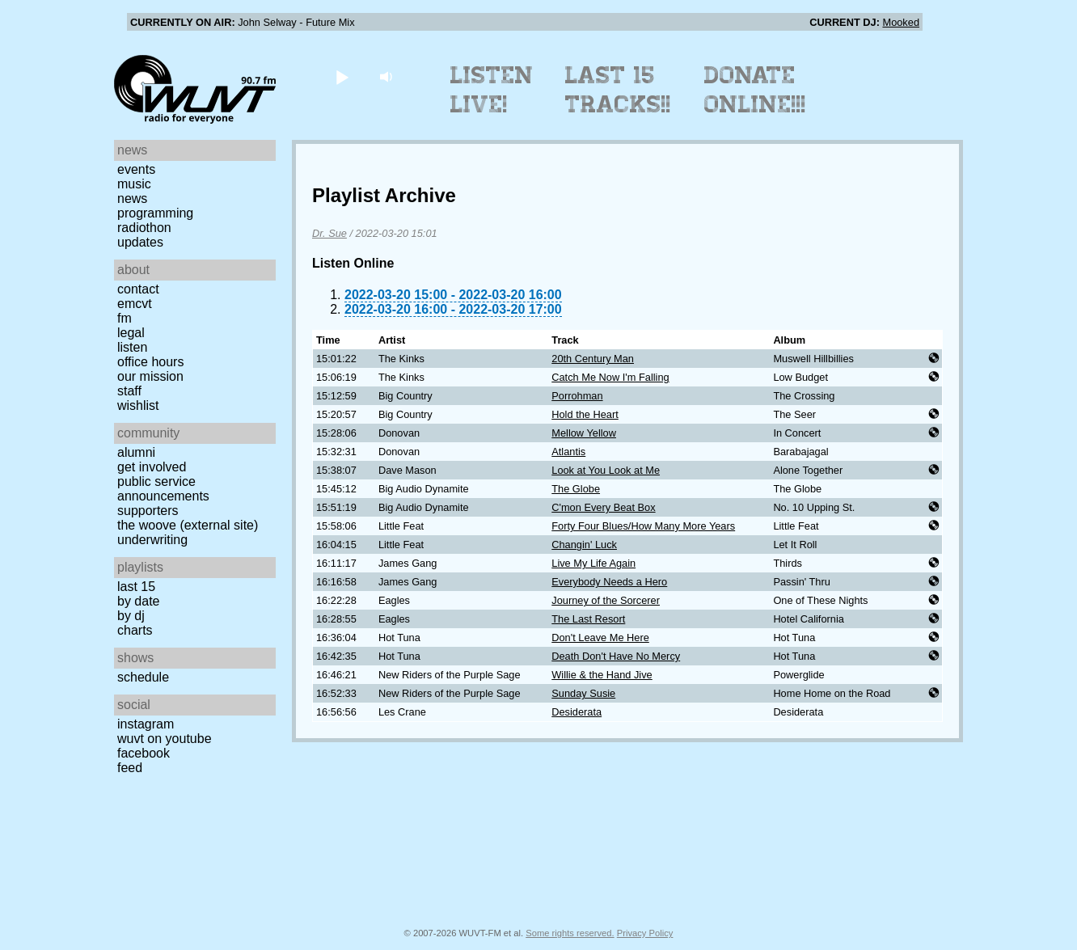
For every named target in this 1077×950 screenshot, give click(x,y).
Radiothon (144, 227)
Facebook (143, 753)
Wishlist (138, 405)
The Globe (575, 489)
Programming (155, 213)
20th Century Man (592, 359)
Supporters (148, 510)
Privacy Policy (645, 933)
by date (138, 601)
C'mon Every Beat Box (603, 507)
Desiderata (576, 712)
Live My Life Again (593, 563)
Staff (129, 391)
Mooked (900, 22)
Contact (138, 289)
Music (134, 184)
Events (136, 169)
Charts (135, 630)
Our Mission (150, 376)
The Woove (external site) (187, 525)
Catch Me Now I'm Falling (610, 377)
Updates (140, 242)
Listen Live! (492, 90)
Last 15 (136, 586)
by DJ (131, 616)
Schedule (143, 677)
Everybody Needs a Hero (609, 582)
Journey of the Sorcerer (605, 600)
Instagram (145, 724)
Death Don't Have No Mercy (615, 656)
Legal (131, 333)
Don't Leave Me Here (600, 637)
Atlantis (568, 451)
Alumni (136, 452)
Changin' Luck (584, 544)
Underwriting (152, 540)
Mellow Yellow (583, 433)
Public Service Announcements (163, 489)
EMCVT (134, 303)
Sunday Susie (583, 693)
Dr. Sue (329, 233)
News (132, 198)
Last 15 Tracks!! (618, 90)
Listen (132, 347)
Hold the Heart (585, 414)
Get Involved (151, 467)
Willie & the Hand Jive (601, 675)
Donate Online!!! (755, 90)
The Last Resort (588, 619)
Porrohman (576, 396)
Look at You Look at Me (605, 470)
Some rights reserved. (570, 933)
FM (124, 318)
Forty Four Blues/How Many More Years (643, 526)
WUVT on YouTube (164, 738)
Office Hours (150, 362)
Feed (129, 768)
